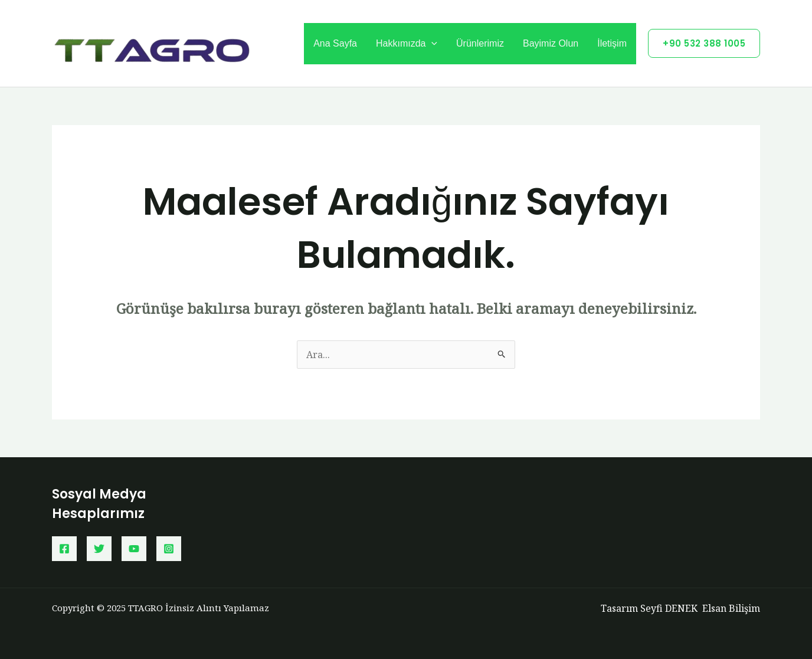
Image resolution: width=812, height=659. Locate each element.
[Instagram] (168, 548)
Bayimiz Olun (550, 43)
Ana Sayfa (335, 43)
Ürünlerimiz (480, 43)
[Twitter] (99, 548)
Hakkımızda (406, 43)
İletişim (612, 43)
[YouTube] (134, 548)
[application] (431, 43)
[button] (704, 43)
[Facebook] (64, 548)
